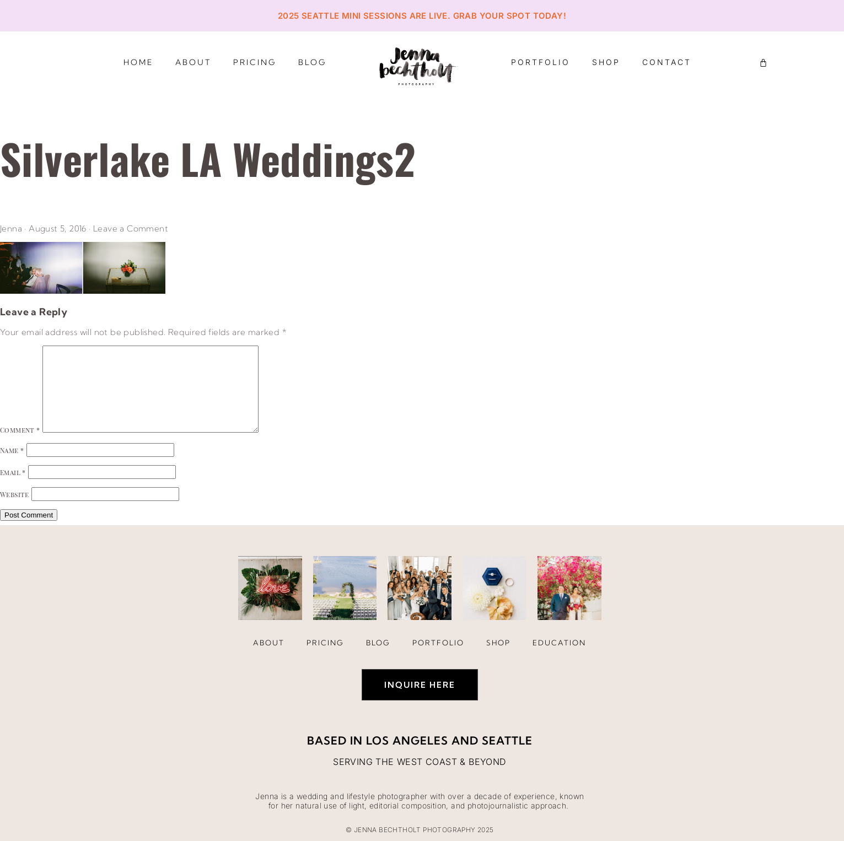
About (193, 62)
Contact (666, 62)
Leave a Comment (130, 228)
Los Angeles (407, 740)
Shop (606, 62)
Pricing (254, 62)
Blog (312, 62)
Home (138, 62)
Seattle (507, 740)
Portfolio (540, 62)
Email (13, 472)
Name (12, 450)
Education (559, 642)
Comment (20, 429)
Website (14, 494)
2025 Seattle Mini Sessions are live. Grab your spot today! (422, 15)
